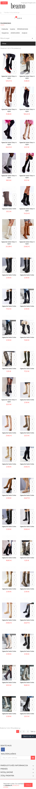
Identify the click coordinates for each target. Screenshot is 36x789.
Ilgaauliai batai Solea (9, 275)
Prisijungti (24, 2)
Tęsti (33, 731)
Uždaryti (28, 785)
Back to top (28, 736)
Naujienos (5, 33)
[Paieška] (18, 12)
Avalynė (24, 33)
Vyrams (12, 29)
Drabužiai (5, 29)
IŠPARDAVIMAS (22, 29)
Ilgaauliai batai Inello (9, 209)
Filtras (4, 43)
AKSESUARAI (15, 33)
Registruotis (32, 2)
